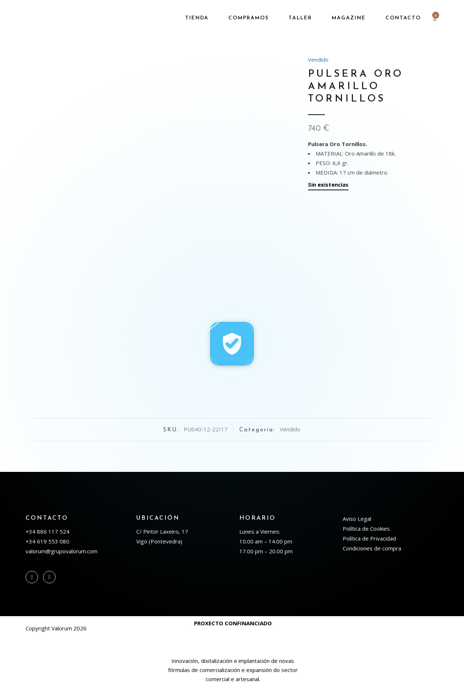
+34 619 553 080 (47, 541)
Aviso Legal (357, 518)
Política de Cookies (366, 528)
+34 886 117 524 (47, 531)
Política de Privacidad (369, 538)
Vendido (318, 59)
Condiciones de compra (372, 548)
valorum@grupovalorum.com (62, 551)
